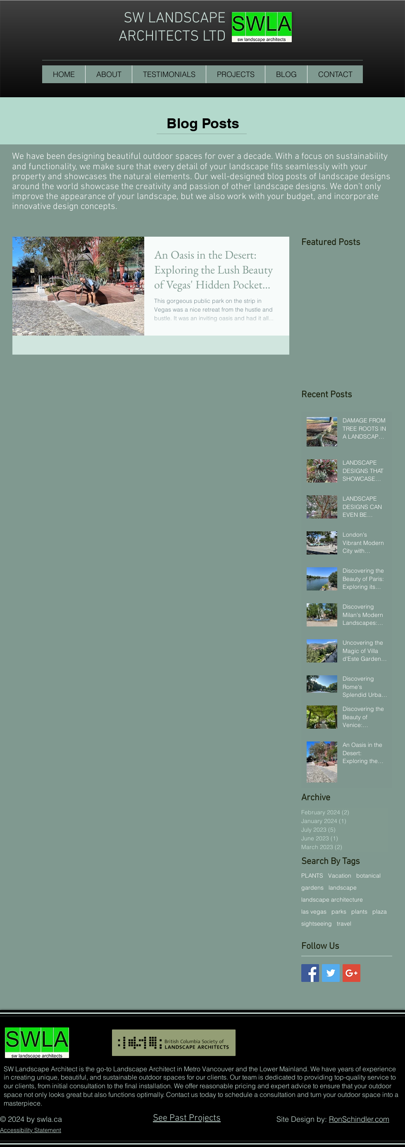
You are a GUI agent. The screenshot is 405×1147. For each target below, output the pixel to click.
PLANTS (312, 875)
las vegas (313, 911)
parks (338, 911)
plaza (379, 911)
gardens (312, 887)
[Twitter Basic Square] (331, 973)
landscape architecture (332, 899)
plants (359, 911)
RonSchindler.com (359, 1119)
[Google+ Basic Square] (351, 973)
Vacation (339, 875)
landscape (343, 887)
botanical (368, 875)
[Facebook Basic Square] (310, 973)
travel (344, 923)
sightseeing (316, 923)
